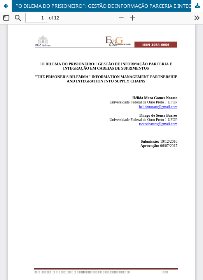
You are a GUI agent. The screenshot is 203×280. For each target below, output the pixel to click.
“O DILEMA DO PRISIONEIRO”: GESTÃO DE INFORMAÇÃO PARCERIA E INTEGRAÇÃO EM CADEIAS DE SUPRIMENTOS (109, 5)
